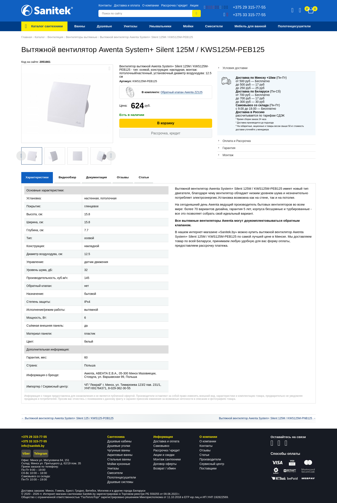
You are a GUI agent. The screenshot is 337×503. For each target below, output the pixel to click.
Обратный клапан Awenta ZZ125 (181, 92)
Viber (26, 453)
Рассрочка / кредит (174, 5)
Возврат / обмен (164, 468)
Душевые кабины (119, 441)
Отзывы (204, 450)
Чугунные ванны (118, 450)
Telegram (40, 453)
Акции (194, 5)
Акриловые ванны (119, 455)
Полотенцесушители (121, 477)
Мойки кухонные (118, 464)
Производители (210, 459)
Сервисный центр (211, 464)
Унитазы (113, 468)
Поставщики (208, 468)
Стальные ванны (119, 459)
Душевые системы (120, 482)
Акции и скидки (164, 455)
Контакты (104, 5)
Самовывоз (161, 446)
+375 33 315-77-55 (34, 441)
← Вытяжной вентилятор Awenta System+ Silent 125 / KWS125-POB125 (67, 418)
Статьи (204, 455)
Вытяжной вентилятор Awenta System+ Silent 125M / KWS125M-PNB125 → (267, 418)
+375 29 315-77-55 (34, 436)
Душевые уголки (118, 446)
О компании (150, 5)
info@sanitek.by (32, 446)
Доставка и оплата (127, 5)
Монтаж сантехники (167, 459)
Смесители (115, 473)
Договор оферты (165, 464)
